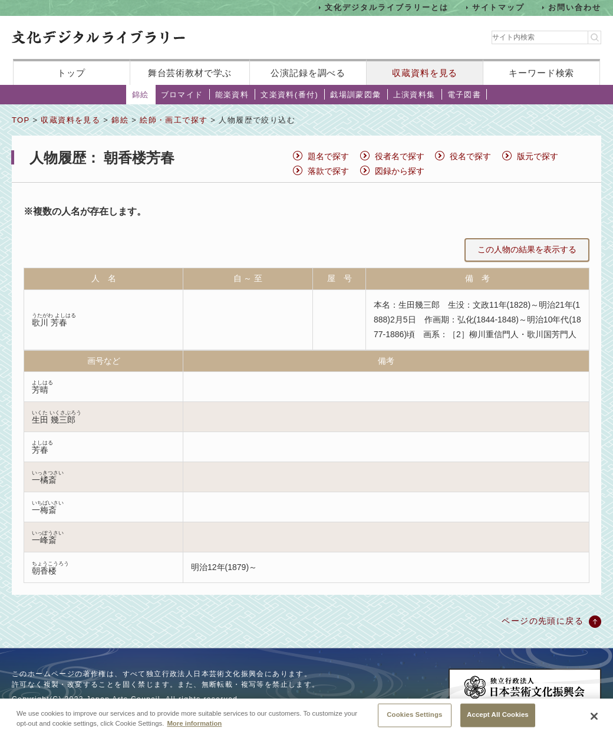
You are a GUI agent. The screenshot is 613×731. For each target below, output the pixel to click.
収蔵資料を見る (424, 73)
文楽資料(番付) (289, 94)
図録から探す (399, 171)
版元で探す (537, 156)
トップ (71, 73)
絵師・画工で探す (173, 120)
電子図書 (464, 94)
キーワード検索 (541, 73)
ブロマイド (182, 94)
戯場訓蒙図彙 (355, 94)
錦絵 (140, 94)
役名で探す (470, 156)
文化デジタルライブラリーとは (386, 7)
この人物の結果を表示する (526, 249)
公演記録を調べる (308, 73)
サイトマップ (498, 7)
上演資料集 (414, 94)
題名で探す (328, 156)
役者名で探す (399, 156)
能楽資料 (232, 94)
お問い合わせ (574, 7)
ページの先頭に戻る (543, 620)
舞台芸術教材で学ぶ (190, 73)
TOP (20, 120)
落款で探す (328, 171)
